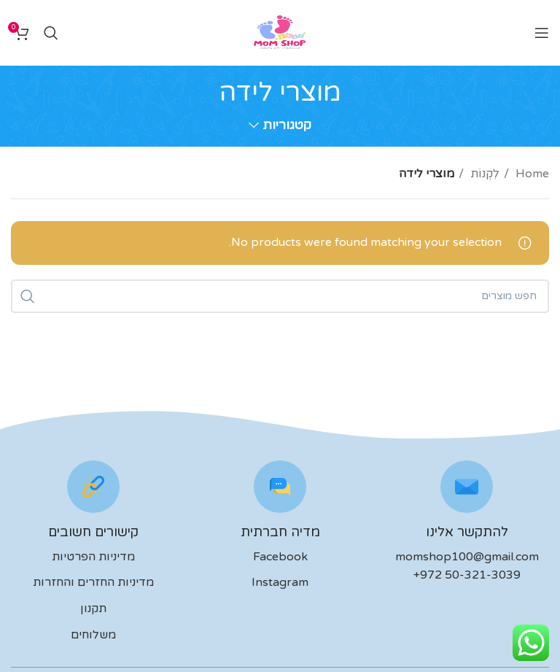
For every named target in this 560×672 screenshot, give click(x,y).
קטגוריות (286, 125)
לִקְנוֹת (483, 173)
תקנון (93, 608)
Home (531, 173)
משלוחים (93, 634)
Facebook (280, 556)
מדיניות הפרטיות (93, 556)
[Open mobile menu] (541, 32)
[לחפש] (51, 32)
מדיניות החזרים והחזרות (93, 582)
